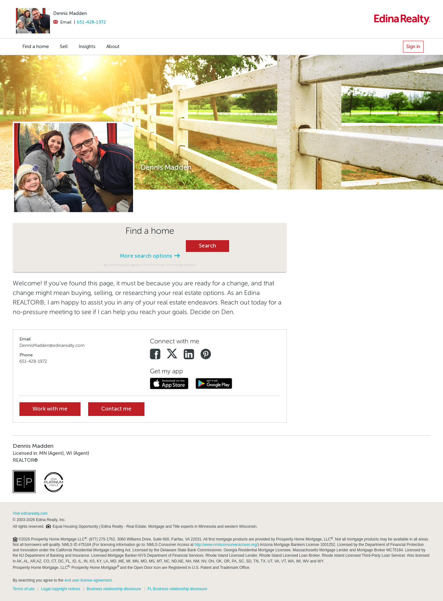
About (113, 46)
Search (207, 246)
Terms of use (24, 589)
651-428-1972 (91, 22)
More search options (150, 256)
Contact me (116, 409)
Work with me (49, 409)
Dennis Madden (70, 13)
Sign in (413, 46)
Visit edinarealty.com (30, 513)
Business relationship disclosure (114, 589)
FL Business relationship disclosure (177, 589)
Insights (87, 46)
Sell (64, 46)
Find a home (35, 46)
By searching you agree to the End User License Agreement (150, 265)
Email (62, 22)
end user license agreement (88, 580)
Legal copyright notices (60, 589)
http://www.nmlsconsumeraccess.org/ (225, 544)
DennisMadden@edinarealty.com (52, 345)
